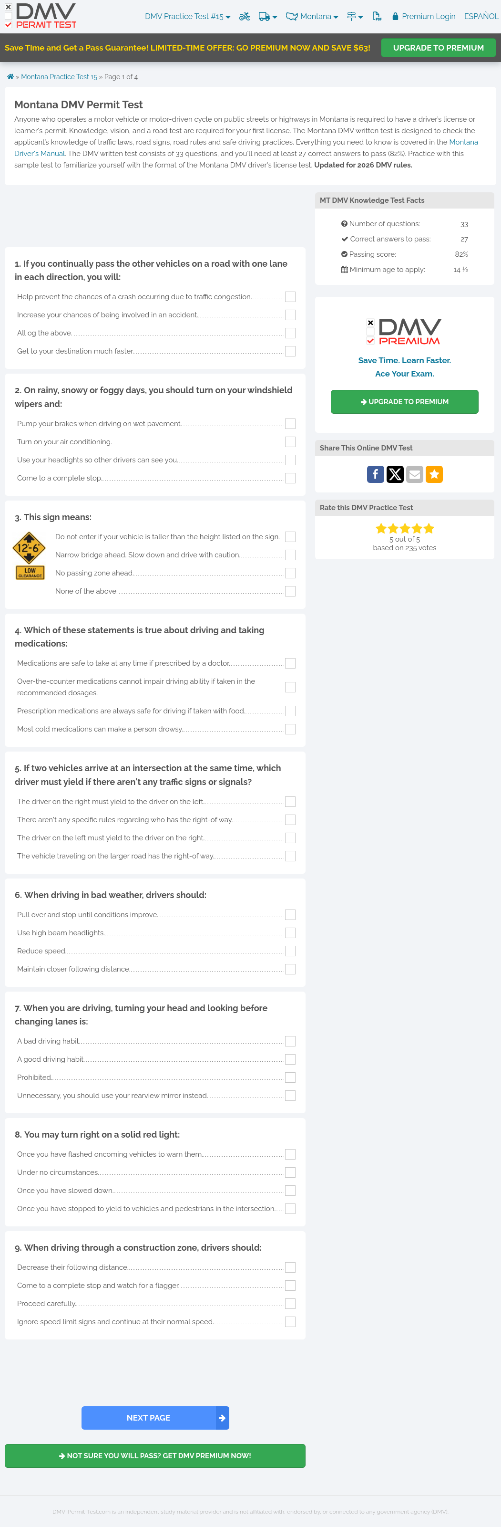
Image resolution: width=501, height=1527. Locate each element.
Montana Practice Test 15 (59, 77)
